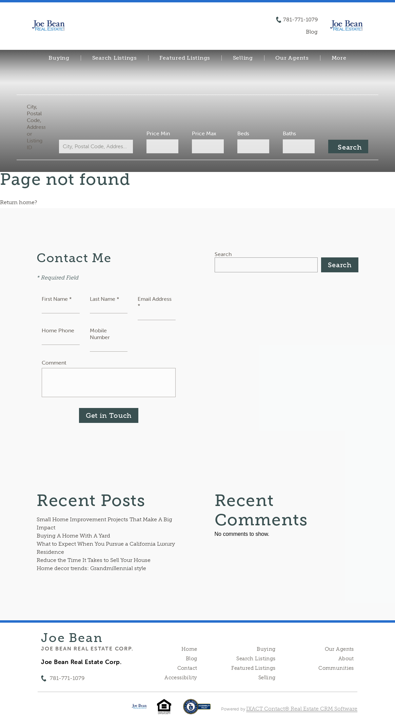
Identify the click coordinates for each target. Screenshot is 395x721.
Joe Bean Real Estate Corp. (87, 648)
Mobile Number (100, 333)
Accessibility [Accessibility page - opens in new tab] (180, 678)
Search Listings (114, 58)
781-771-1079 (300, 19)
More (339, 58)
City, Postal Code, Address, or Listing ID (39, 127)
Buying (59, 58)
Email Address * (155, 302)
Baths (287, 133)
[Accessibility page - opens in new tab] (197, 710)
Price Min (159, 133)
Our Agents (292, 58)
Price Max (204, 133)
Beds (242, 133)
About (346, 659)
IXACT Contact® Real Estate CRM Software (301, 708)
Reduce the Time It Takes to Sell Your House (94, 560)
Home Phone (58, 330)
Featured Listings (184, 58)
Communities (336, 668)
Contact (187, 668)
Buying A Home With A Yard (73, 535)
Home (189, 649)
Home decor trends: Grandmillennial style (91, 568)
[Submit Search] (345, 146)
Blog (191, 659)
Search (223, 254)
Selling (243, 58)
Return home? (18, 202)
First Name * (57, 298)
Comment (54, 362)
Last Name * (104, 298)
